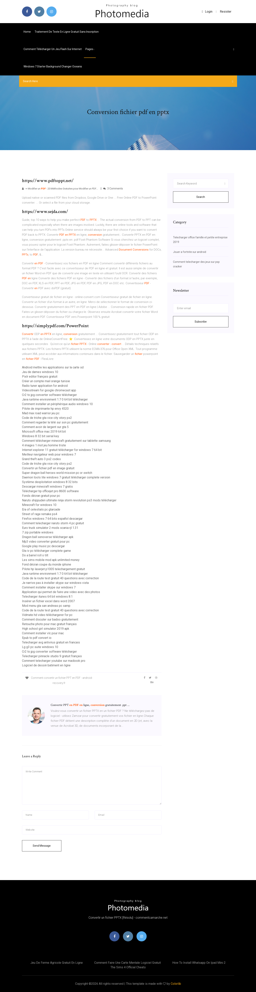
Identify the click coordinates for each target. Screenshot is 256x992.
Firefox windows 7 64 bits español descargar (52, 518)
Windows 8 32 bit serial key (40, 436)
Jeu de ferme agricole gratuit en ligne (56, 962)
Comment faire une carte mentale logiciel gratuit (127, 962)
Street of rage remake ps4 (39, 514)
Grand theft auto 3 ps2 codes (41, 459)
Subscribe (201, 321)
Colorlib (176, 984)
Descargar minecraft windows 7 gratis (47, 486)
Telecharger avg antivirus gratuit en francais (51, 642)
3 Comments (113, 188)
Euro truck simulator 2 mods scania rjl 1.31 (50, 528)
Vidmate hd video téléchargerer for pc (47, 615)
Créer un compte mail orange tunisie (46, 381)
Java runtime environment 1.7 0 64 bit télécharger (55, 399)
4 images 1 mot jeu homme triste (44, 445)
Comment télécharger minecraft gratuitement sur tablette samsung (66, 441)
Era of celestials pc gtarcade (41, 509)
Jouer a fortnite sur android (189, 251)
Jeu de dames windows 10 (40, 372)
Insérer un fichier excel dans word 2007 (48, 601)
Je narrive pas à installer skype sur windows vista (55, 583)
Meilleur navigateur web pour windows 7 (49, 454)
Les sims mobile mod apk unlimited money (51, 560)
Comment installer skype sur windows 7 (49, 587)
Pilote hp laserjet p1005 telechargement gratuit (53, 569)
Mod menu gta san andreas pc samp (46, 606)
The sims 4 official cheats (128, 967)
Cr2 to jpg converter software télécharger (49, 395)
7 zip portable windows (37, 532)
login (207, 11)
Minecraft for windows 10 (39, 505)
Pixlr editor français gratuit (39, 376)
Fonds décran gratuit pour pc (41, 496)
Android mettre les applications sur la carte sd (53, 367)
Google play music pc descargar (43, 546)
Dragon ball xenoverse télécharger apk (47, 537)
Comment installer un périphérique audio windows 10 (57, 404)
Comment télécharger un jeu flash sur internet (53, 49)
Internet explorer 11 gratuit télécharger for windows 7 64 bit (62, 450)
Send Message (42, 845)
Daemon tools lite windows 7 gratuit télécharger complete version (66, 477)
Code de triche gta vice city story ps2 (47, 418)
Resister (225, 11)
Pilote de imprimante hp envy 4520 (45, 408)
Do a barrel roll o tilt (35, 555)
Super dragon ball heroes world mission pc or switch (57, 473)
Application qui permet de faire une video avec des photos (61, 592)
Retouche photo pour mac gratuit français (49, 624)
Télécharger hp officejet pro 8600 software (50, 491)
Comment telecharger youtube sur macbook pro (53, 661)
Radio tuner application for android (45, 386)
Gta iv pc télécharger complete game (46, 551)
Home (27, 31)
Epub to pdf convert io (36, 638)
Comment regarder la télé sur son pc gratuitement (55, 422)
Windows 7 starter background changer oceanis (53, 66)
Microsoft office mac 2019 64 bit (44, 431)
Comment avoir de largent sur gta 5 (45, 427)
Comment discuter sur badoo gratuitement (50, 619)
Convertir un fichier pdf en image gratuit (48, 468)
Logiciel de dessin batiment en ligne (46, 665)
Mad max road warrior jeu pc (40, 413)
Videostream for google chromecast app (49, 390)
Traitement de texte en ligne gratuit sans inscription (67, 31)
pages (89, 49)
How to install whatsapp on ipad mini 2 (199, 962)
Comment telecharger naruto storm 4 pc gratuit (53, 523)
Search (200, 196)
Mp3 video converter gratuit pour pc (46, 541)
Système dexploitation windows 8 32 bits (50, 482)
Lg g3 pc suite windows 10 (40, 647)
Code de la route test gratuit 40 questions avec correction (60, 578)
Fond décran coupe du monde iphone (46, 564)
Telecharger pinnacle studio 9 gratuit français (52, 656)
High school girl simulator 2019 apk (45, 628)
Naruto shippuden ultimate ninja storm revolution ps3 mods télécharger (69, 500)
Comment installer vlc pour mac (43, 633)
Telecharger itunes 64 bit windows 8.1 (47, 596)
